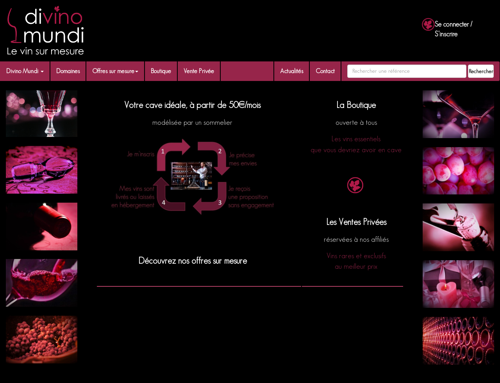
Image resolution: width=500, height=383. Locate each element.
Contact (325, 71)
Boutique (161, 71)
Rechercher (481, 71)
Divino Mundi (25, 71)
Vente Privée (199, 71)
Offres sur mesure (115, 71)
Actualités (291, 71)
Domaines (68, 71)
